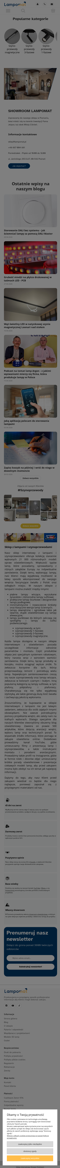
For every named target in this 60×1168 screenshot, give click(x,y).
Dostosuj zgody (30, 1151)
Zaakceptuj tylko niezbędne (30, 1144)
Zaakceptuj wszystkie (30, 1158)
